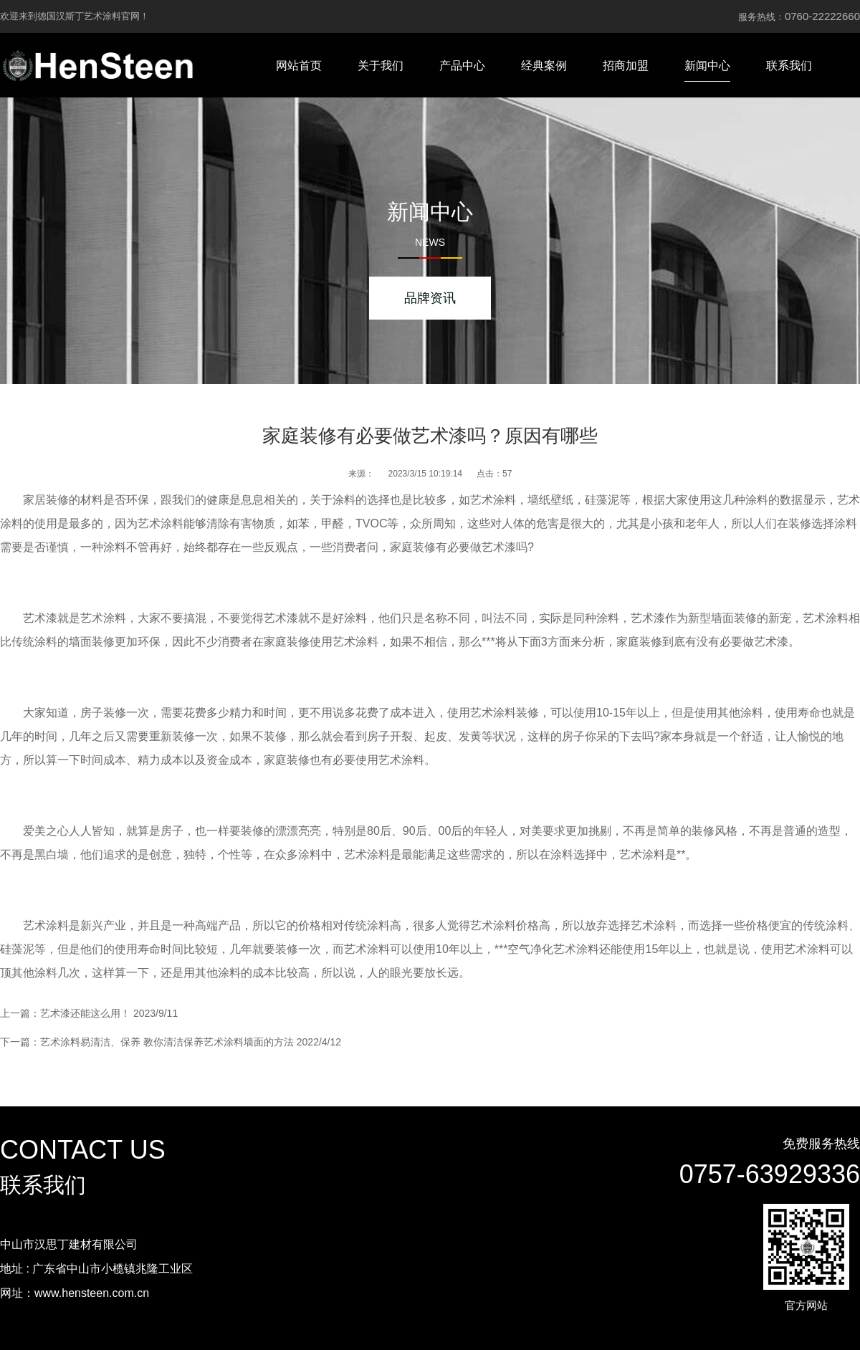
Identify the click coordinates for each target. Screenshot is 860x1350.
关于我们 (380, 65)
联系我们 (789, 65)
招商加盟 (626, 65)
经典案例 (544, 65)
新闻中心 (707, 65)
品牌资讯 (430, 298)
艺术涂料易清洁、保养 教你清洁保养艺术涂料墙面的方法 (167, 1042)
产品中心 (462, 65)
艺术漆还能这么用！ (85, 1013)
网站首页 (299, 65)
